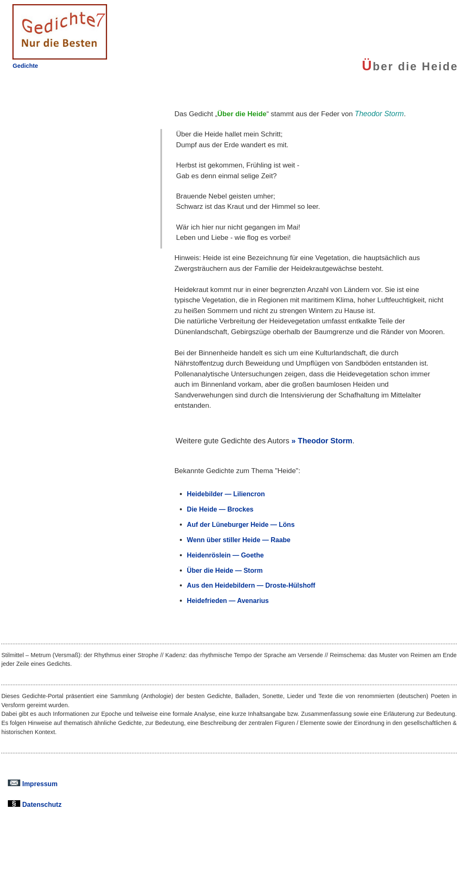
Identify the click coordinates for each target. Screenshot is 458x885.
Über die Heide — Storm (224, 570)
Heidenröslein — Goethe (225, 555)
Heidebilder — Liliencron (226, 494)
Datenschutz (35, 804)
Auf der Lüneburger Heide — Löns (241, 524)
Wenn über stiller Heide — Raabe (239, 539)
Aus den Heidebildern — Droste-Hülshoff (251, 585)
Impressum (32, 783)
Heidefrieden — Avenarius (228, 600)
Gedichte (25, 65)
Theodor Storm (325, 440)
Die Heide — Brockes (220, 509)
